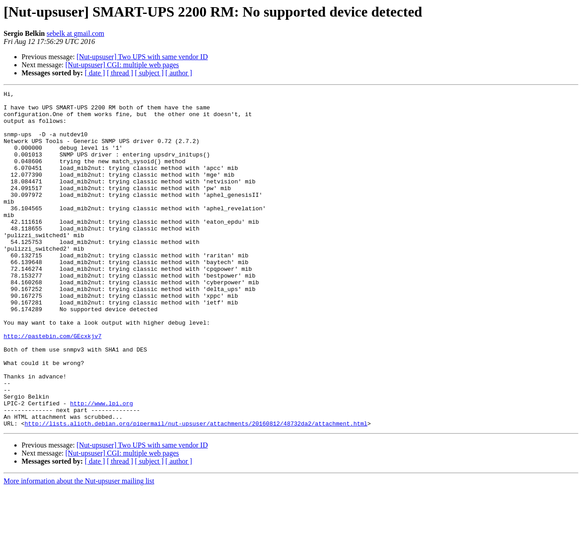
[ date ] (95, 73)
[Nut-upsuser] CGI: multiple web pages (122, 65)
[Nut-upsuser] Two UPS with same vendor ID (142, 57)
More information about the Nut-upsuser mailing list (79, 548)
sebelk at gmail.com (75, 33)
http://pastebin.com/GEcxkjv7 (52, 386)
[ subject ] (149, 73)
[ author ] (178, 73)
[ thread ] (120, 73)
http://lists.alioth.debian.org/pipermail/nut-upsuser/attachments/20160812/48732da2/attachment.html (196, 490)
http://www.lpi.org (101, 466)
